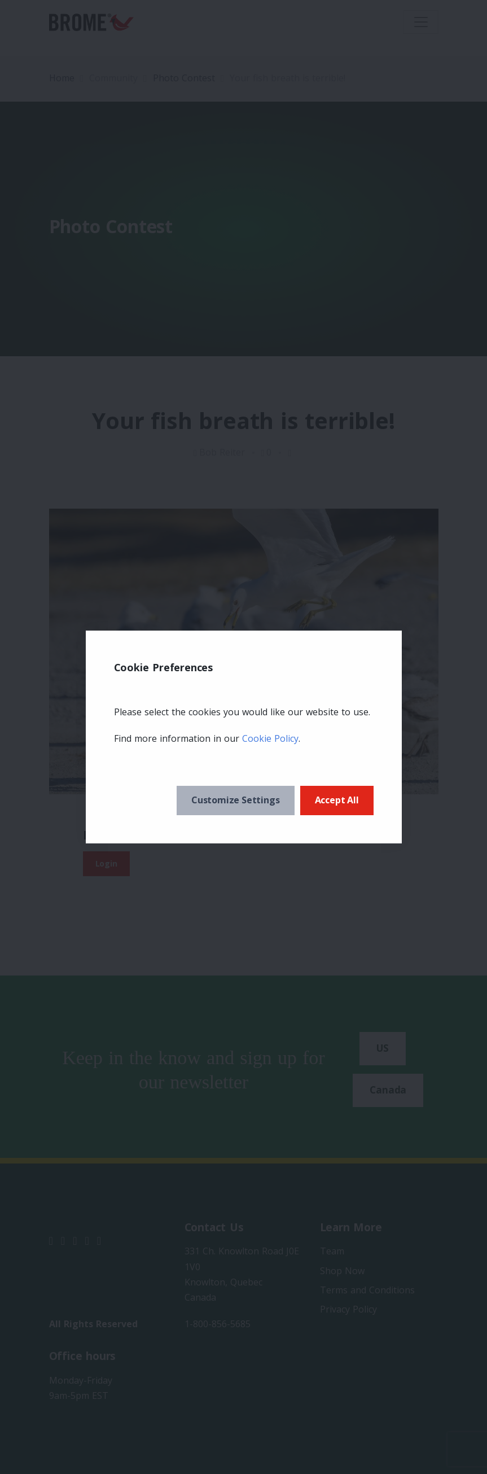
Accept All (337, 800)
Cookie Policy (270, 738)
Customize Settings (235, 800)
